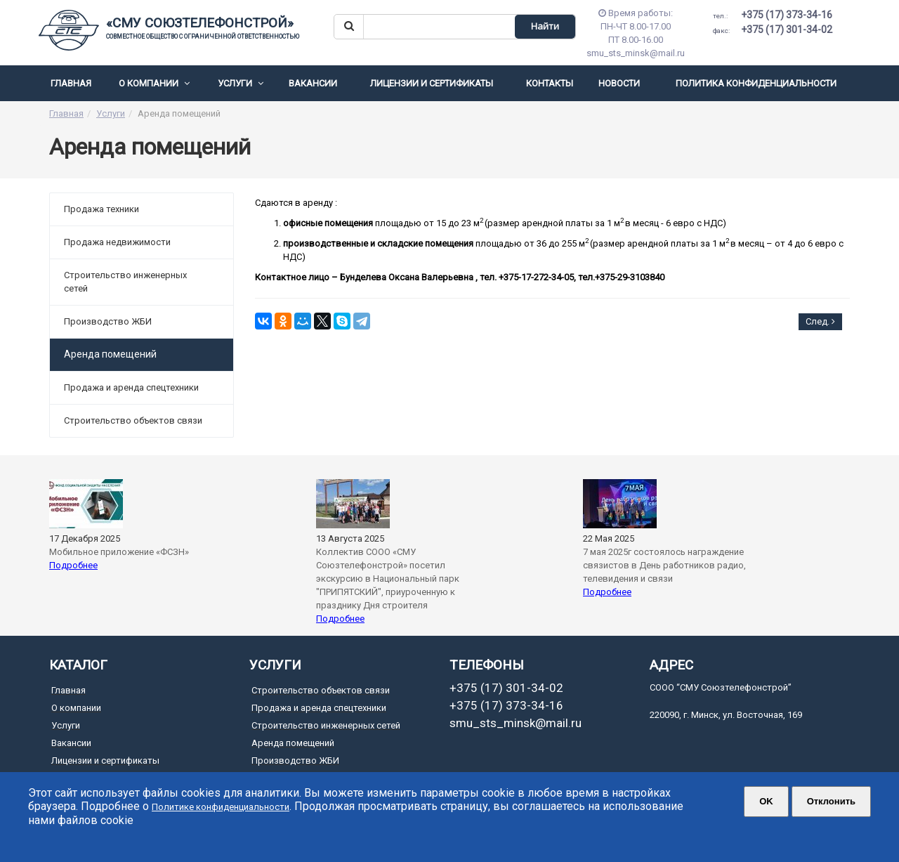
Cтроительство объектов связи (133, 420)
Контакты (549, 83)
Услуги (240, 83)
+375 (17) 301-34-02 (772, 29)
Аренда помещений (292, 743)
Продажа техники (101, 209)
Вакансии (313, 83)
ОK (766, 801)
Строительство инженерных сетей (125, 282)
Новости (619, 83)
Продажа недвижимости (117, 242)
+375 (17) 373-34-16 (772, 14)
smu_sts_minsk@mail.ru (516, 723)
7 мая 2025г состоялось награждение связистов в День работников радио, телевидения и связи (664, 565)
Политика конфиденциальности (756, 83)
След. (820, 321)
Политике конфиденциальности (220, 807)
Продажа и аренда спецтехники (131, 387)
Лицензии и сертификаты (431, 83)
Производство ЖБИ (108, 321)
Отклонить (831, 801)
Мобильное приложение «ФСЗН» (119, 552)
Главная (71, 83)
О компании (154, 83)
